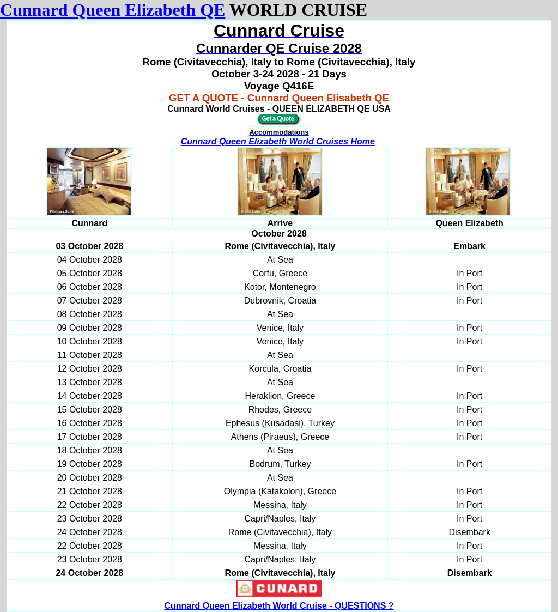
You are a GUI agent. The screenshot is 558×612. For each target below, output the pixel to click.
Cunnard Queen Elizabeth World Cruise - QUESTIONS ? (278, 605)
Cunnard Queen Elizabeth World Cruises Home (278, 141)
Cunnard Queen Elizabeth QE (112, 10)
